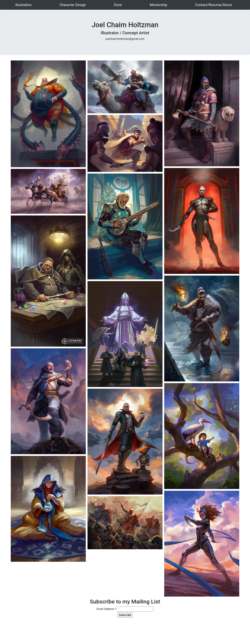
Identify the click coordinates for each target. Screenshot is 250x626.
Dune (118, 5)
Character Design (73, 5)
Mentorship (158, 5)
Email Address (106, 609)
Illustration (23, 5)
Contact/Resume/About (213, 5)
